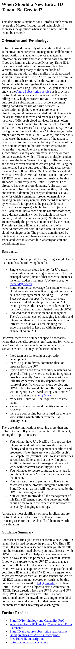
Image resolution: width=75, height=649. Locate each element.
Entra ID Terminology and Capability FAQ (37, 620)
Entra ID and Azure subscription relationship (38, 631)
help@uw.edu (45, 395)
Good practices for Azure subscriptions (35, 635)
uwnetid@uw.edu (21, 284)
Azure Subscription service (33, 91)
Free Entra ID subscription (27, 638)
